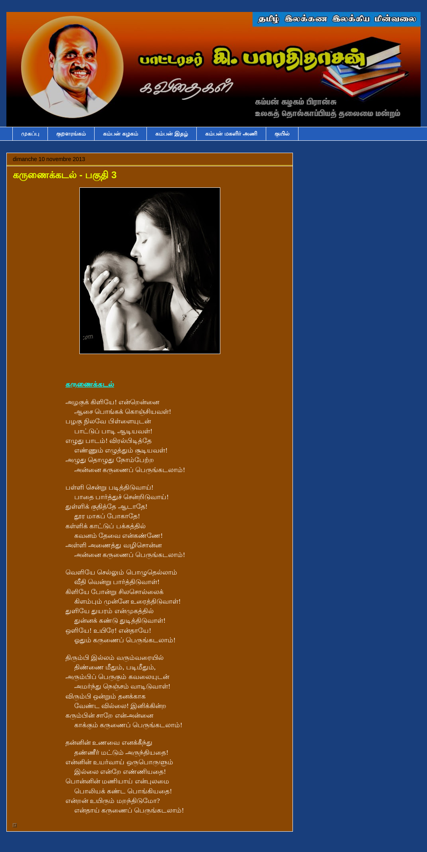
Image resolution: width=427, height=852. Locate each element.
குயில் (282, 133)
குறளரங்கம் (71, 133)
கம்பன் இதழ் (171, 133)
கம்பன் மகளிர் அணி (231, 133)
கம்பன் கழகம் (120, 133)
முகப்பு (30, 133)
